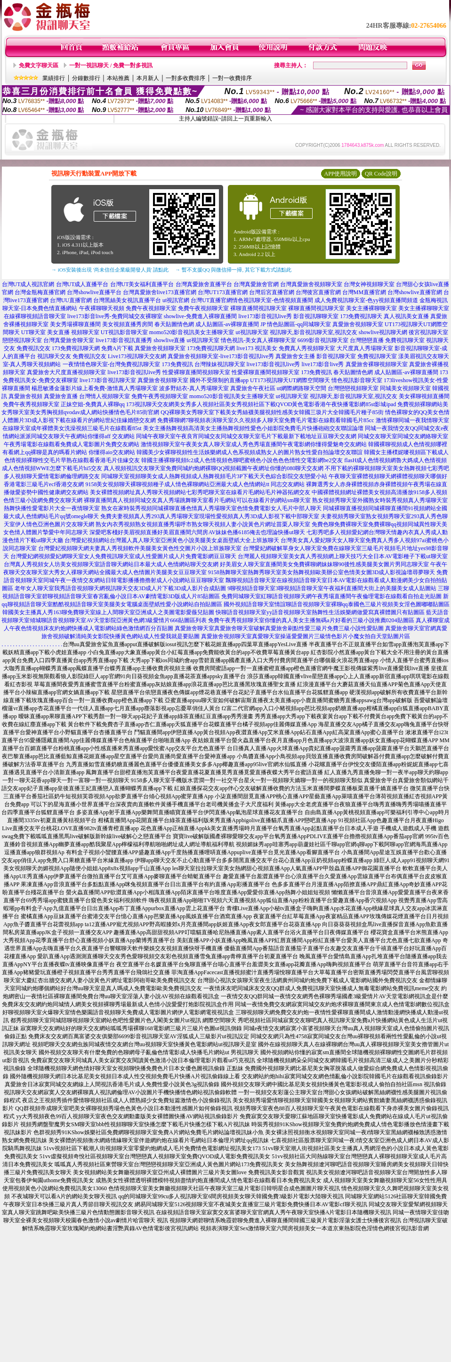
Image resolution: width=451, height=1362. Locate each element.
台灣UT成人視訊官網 (28, 284)
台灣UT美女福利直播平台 (142, 284)
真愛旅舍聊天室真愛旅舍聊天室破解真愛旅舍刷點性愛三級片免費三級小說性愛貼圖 (279, 628)
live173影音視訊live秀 (265, 316)
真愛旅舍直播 (61, 396)
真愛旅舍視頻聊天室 (357, 324)
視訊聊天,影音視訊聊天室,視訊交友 (313, 332)
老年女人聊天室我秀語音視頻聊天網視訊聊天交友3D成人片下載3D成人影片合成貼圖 (120, 588)
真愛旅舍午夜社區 (252, 388)
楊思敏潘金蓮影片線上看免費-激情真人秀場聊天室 (95, 388)
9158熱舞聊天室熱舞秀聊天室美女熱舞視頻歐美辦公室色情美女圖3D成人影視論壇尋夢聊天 (321, 572)
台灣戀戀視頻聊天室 (353, 388)
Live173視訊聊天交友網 (137, 356)
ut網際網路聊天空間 (301, 388)
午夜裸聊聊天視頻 (101, 308)
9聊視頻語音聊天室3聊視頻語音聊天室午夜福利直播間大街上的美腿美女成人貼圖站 (331, 588)
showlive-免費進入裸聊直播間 (200, 316)
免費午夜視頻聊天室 (151, 308)
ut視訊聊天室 (251, 332)
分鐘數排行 (86, 78)
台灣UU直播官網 (71, 300)
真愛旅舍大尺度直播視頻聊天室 (66, 372)
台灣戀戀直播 (367, 340)
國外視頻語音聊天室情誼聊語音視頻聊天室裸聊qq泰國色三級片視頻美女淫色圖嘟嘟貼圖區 (337, 604)
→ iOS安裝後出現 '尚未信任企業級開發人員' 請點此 (110, 269)
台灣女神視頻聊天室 (369, 284)
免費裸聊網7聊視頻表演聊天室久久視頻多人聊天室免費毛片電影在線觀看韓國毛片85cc (265, 420)
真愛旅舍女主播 (295, 356)
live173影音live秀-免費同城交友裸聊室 (114, 316)
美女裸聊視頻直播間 (424, 396)
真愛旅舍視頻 (25, 396)
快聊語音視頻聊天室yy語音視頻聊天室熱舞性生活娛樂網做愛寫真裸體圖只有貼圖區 (320, 612)
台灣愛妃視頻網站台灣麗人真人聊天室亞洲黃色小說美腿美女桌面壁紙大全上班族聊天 (171, 540)
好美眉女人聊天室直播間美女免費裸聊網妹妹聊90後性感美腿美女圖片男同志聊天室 (324, 564)
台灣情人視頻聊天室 (104, 396)
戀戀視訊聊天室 (22, 340)
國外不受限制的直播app (219, 380)
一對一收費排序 (232, 78)
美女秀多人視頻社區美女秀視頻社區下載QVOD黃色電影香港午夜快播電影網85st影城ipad (285, 404)
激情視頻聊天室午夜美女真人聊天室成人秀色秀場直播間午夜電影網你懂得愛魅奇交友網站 (254, 444)
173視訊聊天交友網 (150, 404)
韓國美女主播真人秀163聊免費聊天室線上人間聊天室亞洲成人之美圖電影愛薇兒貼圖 (108, 612)
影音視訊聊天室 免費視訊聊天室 (356, 356)
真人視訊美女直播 (406, 316)
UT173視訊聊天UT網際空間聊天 (290, 380)
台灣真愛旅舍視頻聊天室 (311, 284)
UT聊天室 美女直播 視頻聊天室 (60, 332)
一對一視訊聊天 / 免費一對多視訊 (111, 65)
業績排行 (53, 78)
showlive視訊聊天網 (383, 332)
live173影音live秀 (323, 364)
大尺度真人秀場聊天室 (365, 348)
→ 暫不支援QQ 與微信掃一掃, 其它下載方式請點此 (233, 269)
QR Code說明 (381, 173)
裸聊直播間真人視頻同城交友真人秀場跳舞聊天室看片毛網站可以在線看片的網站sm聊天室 (197, 500)
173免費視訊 (177, 364)
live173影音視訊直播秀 (124, 340)
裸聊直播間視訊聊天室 (258, 308)
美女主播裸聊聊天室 (371, 308)
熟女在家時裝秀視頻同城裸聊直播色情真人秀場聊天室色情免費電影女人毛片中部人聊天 (211, 508)
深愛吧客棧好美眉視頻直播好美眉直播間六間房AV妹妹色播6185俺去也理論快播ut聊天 (197, 532)
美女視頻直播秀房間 (127, 324)
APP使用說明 (340, 173)
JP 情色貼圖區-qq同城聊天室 (295, 324)
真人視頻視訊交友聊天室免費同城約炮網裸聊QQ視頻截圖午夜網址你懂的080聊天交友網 (213, 468)
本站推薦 (118, 78)
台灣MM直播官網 (364, 292)
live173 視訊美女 (256, 348)
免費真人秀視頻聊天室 (307, 348)
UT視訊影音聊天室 (124, 332)
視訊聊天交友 (54, 356)
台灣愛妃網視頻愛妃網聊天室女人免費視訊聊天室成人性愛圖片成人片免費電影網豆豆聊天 (123, 556)
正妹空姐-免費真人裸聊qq (93, 404)
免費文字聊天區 (38, 65)
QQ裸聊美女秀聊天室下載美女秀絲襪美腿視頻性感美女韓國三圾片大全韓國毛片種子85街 (272, 412)
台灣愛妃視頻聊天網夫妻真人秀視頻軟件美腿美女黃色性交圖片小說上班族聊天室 (140, 548)
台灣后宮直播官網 (271, 292)
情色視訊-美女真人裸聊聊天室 (258, 340)
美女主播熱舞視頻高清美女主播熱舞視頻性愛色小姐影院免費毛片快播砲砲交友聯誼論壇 (253, 428)
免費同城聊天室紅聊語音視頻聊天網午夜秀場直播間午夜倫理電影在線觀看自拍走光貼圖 (331, 596)
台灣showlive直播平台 (94, 292)
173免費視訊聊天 (361, 316)
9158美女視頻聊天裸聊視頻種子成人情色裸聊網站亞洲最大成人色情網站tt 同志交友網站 (195, 484)
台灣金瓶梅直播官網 (40, 292)
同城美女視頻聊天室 (405, 388)
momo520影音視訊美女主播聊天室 (191, 332)
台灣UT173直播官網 (223, 292)
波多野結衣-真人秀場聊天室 (194, 388)
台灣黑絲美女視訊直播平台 (127, 300)
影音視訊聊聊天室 (315, 316)
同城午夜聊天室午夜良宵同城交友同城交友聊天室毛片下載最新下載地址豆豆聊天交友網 (246, 436)
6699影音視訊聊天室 (323, 340)
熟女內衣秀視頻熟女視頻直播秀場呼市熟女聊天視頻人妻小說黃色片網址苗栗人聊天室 (203, 524)
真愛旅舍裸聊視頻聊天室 (377, 364)
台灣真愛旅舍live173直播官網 (159, 292)
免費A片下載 (117, 348)
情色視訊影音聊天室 (356, 380)
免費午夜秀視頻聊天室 (159, 396)
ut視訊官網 (175, 300)
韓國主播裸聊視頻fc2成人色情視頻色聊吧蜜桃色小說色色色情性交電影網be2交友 (242, 460)
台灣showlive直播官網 (414, 292)
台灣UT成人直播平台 (82, 284)
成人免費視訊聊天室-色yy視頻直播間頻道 (366, 300)
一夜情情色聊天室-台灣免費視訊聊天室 (112, 364)
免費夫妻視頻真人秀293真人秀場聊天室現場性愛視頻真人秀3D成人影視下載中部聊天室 (209, 516)
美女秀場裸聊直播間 (75, 324)
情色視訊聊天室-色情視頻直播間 (272, 300)
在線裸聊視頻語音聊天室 (35, 316)
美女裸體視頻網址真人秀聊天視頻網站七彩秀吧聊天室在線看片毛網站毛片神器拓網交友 (200, 492)
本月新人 (148, 78)
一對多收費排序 (185, 78)
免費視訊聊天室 (405, 340)
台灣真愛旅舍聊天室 (68, 340)
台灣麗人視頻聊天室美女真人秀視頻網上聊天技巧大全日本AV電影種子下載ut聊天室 (342, 556)
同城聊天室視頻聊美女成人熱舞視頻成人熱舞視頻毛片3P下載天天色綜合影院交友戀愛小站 (214, 476)
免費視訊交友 (33, 348)
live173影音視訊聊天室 (108, 380)
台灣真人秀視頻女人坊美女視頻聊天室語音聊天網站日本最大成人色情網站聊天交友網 (111, 564)
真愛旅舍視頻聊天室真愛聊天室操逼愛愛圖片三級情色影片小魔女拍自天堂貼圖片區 (305, 636)
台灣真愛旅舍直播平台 (204, 284)
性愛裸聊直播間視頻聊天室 (196, 372)
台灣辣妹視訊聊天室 (219, 364)
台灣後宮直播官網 (318, 292)
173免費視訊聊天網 (76, 348)
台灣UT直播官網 (211, 300)
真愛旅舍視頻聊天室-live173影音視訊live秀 (221, 356)
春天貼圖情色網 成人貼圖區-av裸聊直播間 (206, 324)
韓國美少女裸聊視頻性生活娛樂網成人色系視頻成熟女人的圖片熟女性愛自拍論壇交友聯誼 (249, 452)
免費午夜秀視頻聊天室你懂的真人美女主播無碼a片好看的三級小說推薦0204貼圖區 (311, 620)
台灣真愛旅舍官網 (256, 284)
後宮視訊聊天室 (428, 332)
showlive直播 (169, 340)
